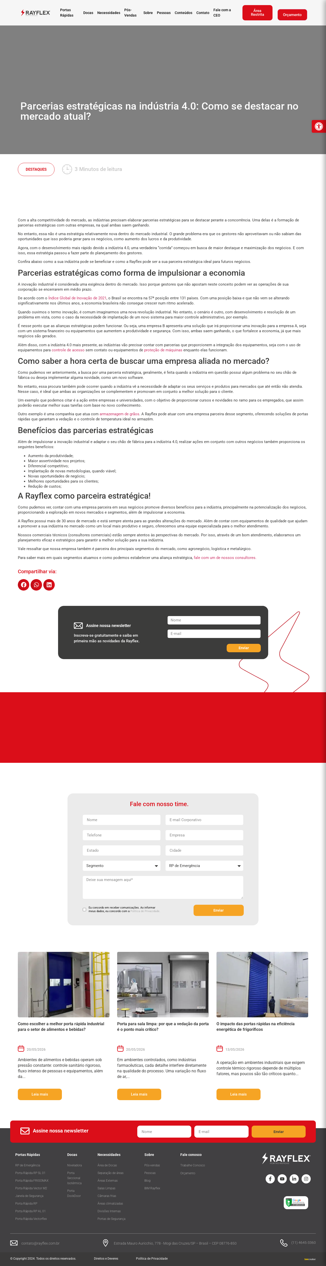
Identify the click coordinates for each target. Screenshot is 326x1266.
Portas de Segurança (111, 1219)
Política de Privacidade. (145, 911)
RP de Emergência (27, 1165)
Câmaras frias (107, 1196)
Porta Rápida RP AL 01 (30, 1211)
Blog (147, 1180)
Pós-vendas (152, 1165)
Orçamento (292, 14)
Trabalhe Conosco (192, 1165)
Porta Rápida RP (26, 1203)
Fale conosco (191, 1155)
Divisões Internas (109, 1211)
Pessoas (150, 1173)
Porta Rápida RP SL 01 (30, 1173)
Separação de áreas (111, 1173)
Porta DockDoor (74, 1193)
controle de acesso (68, 350)
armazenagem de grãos (119, 414)
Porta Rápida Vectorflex (31, 1219)
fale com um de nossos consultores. (225, 557)
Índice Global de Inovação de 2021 (77, 298)
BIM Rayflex (152, 1188)
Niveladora (74, 1165)
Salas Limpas (106, 1188)
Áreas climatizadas (110, 1203)
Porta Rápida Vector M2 (31, 1188)
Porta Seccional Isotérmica (74, 1178)
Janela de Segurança (29, 1196)
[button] (23, 585)
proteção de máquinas (163, 350)
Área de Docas (107, 1165)
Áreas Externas (108, 1180)
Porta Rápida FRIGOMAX (31, 1180)
